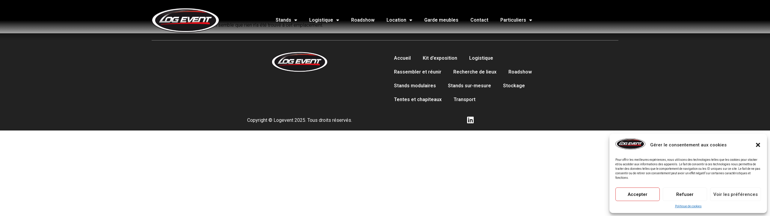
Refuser (685, 194)
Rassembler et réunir (417, 72)
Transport (464, 99)
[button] (758, 145)
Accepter (637, 194)
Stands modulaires (415, 85)
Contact (479, 20)
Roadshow (363, 20)
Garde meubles (441, 20)
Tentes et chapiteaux (418, 99)
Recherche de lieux (474, 72)
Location (399, 20)
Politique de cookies (688, 206)
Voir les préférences (735, 194)
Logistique (324, 20)
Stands (286, 20)
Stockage (514, 85)
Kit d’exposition (440, 58)
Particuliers (516, 20)
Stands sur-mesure (469, 85)
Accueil (402, 58)
